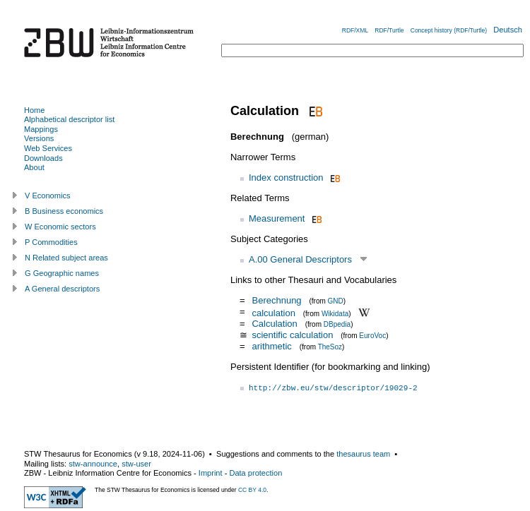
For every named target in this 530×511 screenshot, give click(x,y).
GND (335, 301)
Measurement (277, 218)
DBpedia (337, 324)
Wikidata (335, 313)
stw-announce (93, 463)
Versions (39, 138)
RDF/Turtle (389, 30)
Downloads (43, 158)
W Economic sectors (60, 226)
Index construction (286, 177)
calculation (273, 312)
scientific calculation (292, 335)
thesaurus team (363, 454)
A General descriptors (62, 288)
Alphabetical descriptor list (69, 119)
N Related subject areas (66, 257)
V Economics (47, 195)
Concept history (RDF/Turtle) (449, 30)
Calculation (274, 323)
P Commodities (51, 242)
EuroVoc (372, 335)
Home (34, 110)
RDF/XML (355, 30)
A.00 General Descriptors (300, 259)
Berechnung (276, 300)
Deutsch (507, 29)
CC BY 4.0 (252, 489)
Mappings (41, 129)
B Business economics (64, 211)
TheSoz (330, 347)
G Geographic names (62, 273)
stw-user (136, 463)
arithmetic (271, 346)
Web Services (48, 148)
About (34, 167)
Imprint (211, 473)
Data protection (255, 473)
